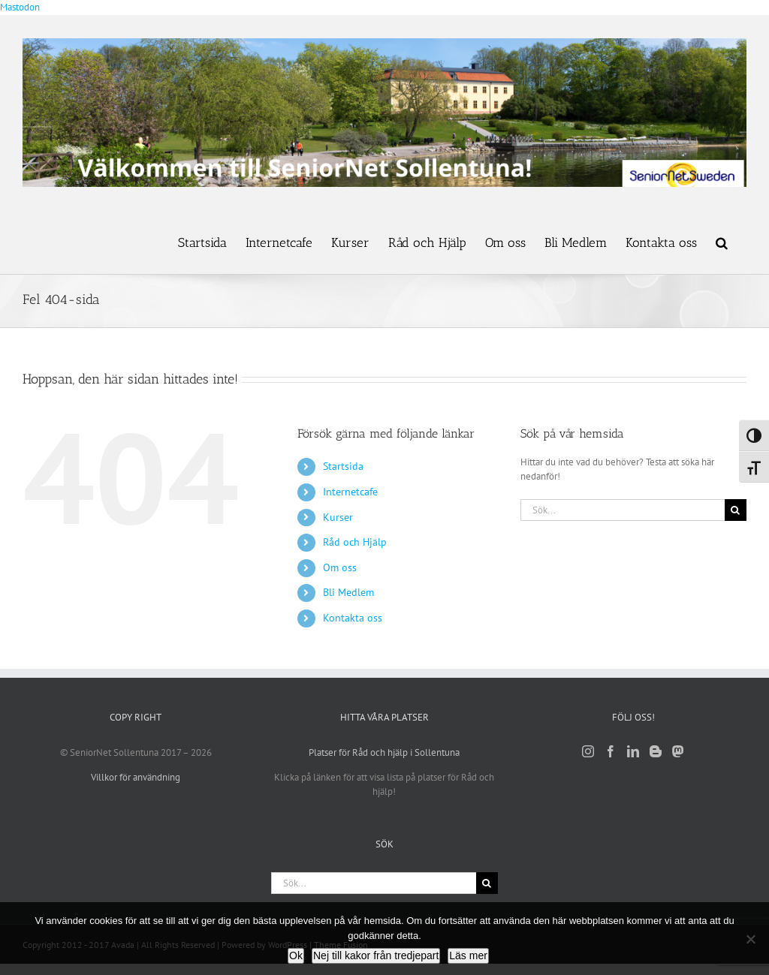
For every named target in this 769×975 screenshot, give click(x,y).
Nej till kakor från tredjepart (376, 955)
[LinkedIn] (633, 751)
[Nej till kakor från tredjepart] (750, 938)
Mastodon (20, 7)
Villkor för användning (135, 777)
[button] (722, 241)
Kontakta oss (352, 617)
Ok (296, 955)
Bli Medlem (348, 592)
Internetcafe (350, 491)
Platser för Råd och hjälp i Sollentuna (384, 752)
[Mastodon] (678, 751)
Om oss (340, 567)
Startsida (343, 466)
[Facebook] (611, 751)
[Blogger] (656, 751)
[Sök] (735, 510)
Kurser (338, 517)
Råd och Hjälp (355, 542)
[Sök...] (622, 510)
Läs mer (468, 955)
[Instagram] (588, 751)
